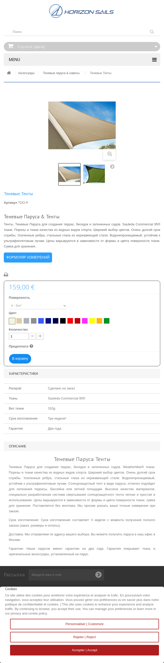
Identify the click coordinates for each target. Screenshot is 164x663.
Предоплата (21, 346)
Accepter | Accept (84, 650)
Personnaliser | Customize (84, 624)
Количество (18, 329)
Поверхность (20, 297)
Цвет (13, 313)
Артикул (10, 203)
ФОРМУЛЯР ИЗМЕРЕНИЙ (28, 257)
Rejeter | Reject (84, 637)
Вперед (113, 167)
